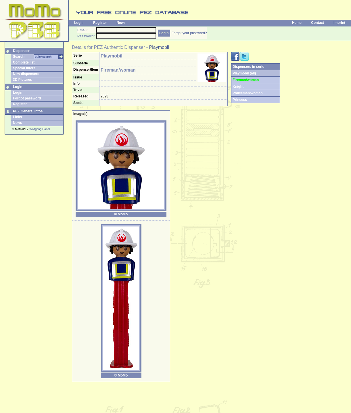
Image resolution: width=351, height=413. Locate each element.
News (120, 23)
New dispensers (26, 74)
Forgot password (27, 98)
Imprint (339, 23)
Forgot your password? (189, 33)
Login (79, 23)
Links (17, 117)
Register (100, 23)
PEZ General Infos (28, 111)
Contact (317, 23)
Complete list (23, 62)
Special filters (24, 68)
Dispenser (21, 51)
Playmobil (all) (244, 73)
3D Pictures (22, 80)
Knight (238, 86)
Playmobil (159, 47)
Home (297, 23)
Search (18, 57)
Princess (240, 100)
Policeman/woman (248, 93)
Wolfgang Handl (39, 129)
